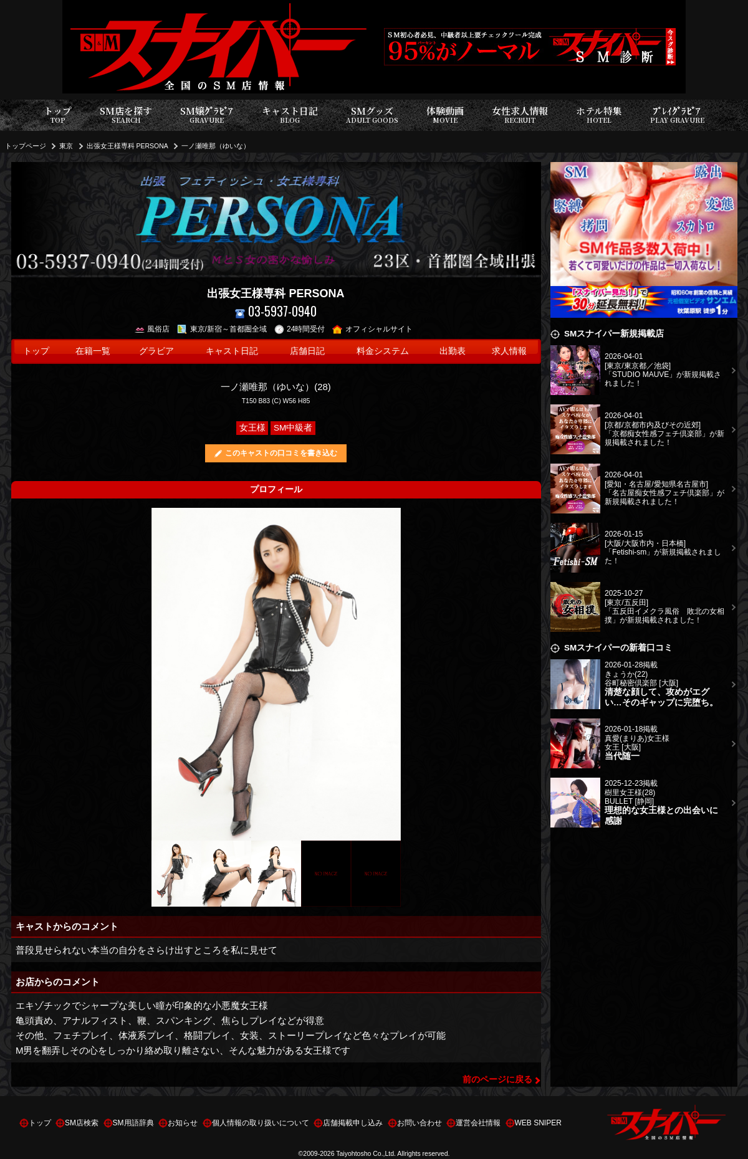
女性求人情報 (520, 115)
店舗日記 (307, 351)
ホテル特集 (599, 115)
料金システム (383, 351)
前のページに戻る (497, 1079)
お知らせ (183, 1122)
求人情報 (509, 351)
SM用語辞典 (133, 1122)
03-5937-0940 (276, 311)
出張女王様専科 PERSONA (127, 146)
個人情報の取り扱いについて (260, 1122)
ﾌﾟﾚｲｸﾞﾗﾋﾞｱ (677, 115)
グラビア (156, 351)
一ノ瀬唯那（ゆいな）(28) (276, 386)
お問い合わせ (419, 1122)
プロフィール (276, 489)
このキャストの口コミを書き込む (281, 453)
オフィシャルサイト (372, 329)
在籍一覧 (92, 351)
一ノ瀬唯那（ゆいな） (215, 146)
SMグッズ (372, 115)
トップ (58, 115)
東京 (66, 146)
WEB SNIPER (538, 1122)
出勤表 (452, 351)
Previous (160, 674)
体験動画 (445, 115)
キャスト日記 (290, 115)
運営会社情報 (478, 1122)
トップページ (25, 146)
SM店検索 (81, 1122)
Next (391, 674)
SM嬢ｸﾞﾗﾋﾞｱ (206, 115)
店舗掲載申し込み (353, 1122)
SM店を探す (126, 115)
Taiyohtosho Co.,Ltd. (366, 1153)
